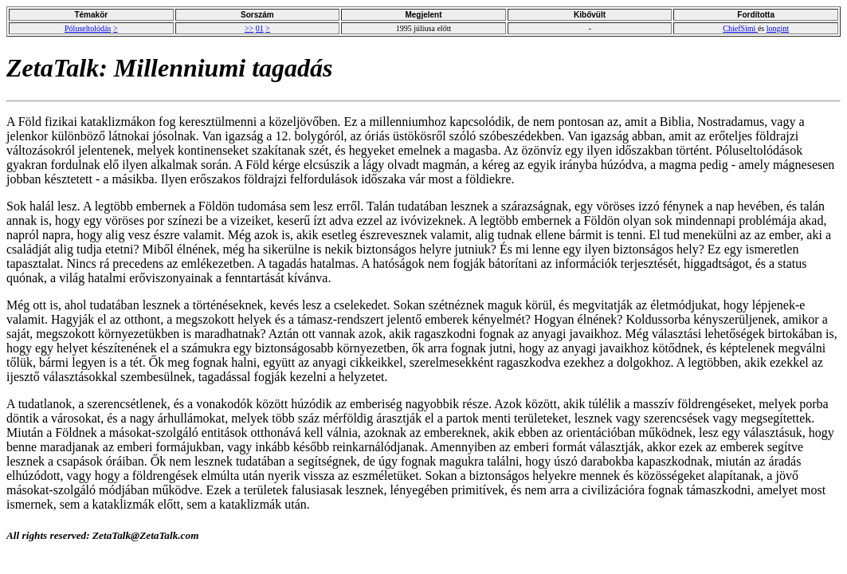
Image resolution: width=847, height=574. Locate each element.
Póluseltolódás (88, 28)
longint (778, 28)
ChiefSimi (740, 28)
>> (249, 28)
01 (260, 28)
